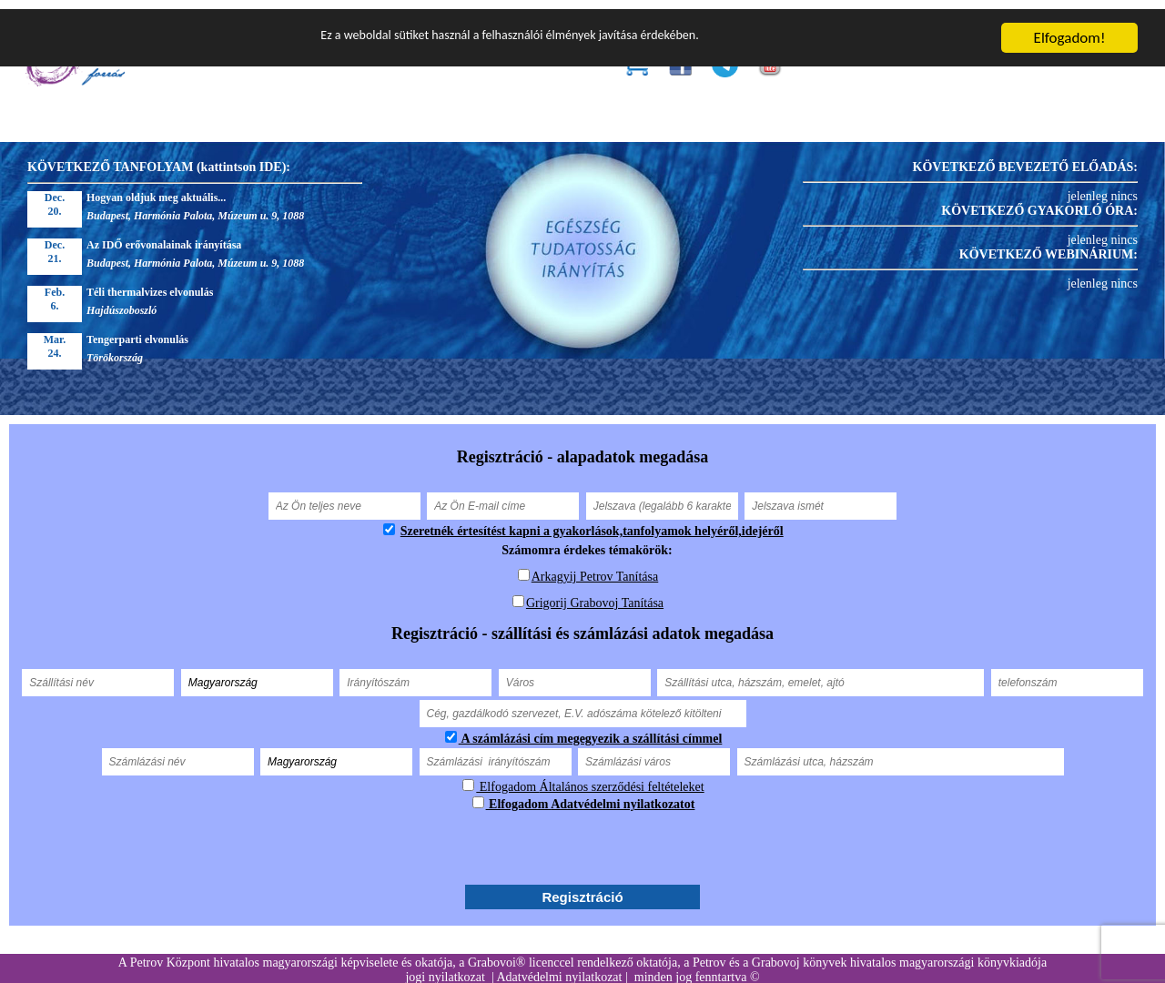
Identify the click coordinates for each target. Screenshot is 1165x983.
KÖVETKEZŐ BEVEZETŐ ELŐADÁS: (1025, 158)
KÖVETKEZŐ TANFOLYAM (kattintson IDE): (158, 158)
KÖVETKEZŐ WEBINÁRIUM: (1048, 245)
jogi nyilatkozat (444, 968)
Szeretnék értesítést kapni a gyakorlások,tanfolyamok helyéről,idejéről (592, 522)
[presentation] (582, 838)
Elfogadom (507, 778)
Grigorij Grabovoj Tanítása (595, 594)
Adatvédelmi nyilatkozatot (622, 795)
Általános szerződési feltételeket (622, 778)
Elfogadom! (1070, 28)
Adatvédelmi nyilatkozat (559, 968)
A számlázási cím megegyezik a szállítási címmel (591, 729)
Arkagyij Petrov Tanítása (595, 567)
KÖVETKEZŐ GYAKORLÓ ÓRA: (1039, 201)
